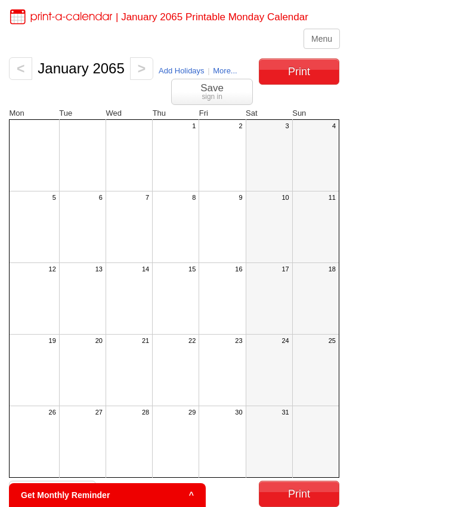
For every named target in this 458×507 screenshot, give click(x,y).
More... (225, 70)
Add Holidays (182, 70)
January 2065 (81, 68)
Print (299, 72)
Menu (321, 39)
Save (212, 91)
